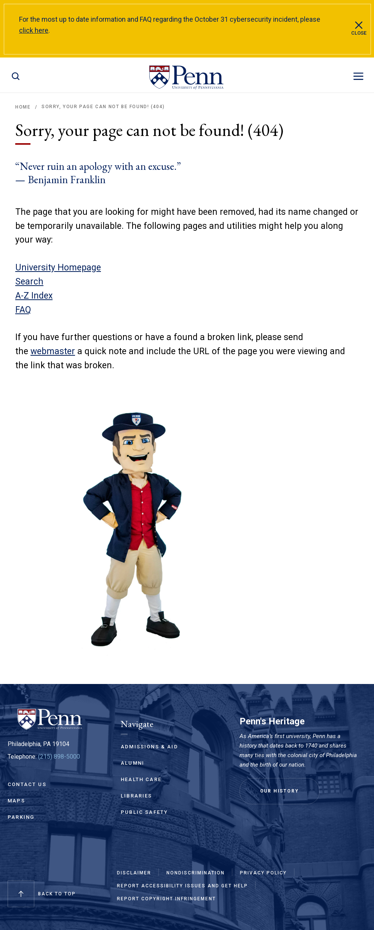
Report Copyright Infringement (166, 898)
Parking (21, 817)
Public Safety (144, 812)
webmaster (52, 351)
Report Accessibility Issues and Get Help (182, 885)
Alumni (132, 763)
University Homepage (58, 267)
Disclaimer (134, 873)
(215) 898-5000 (59, 756)
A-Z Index (34, 296)
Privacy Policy (263, 873)
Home (22, 107)
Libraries (136, 796)
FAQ (23, 310)
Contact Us (27, 784)
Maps (16, 801)
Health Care (141, 779)
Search (29, 281)
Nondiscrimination (195, 873)
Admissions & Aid (149, 746)
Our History (279, 791)
